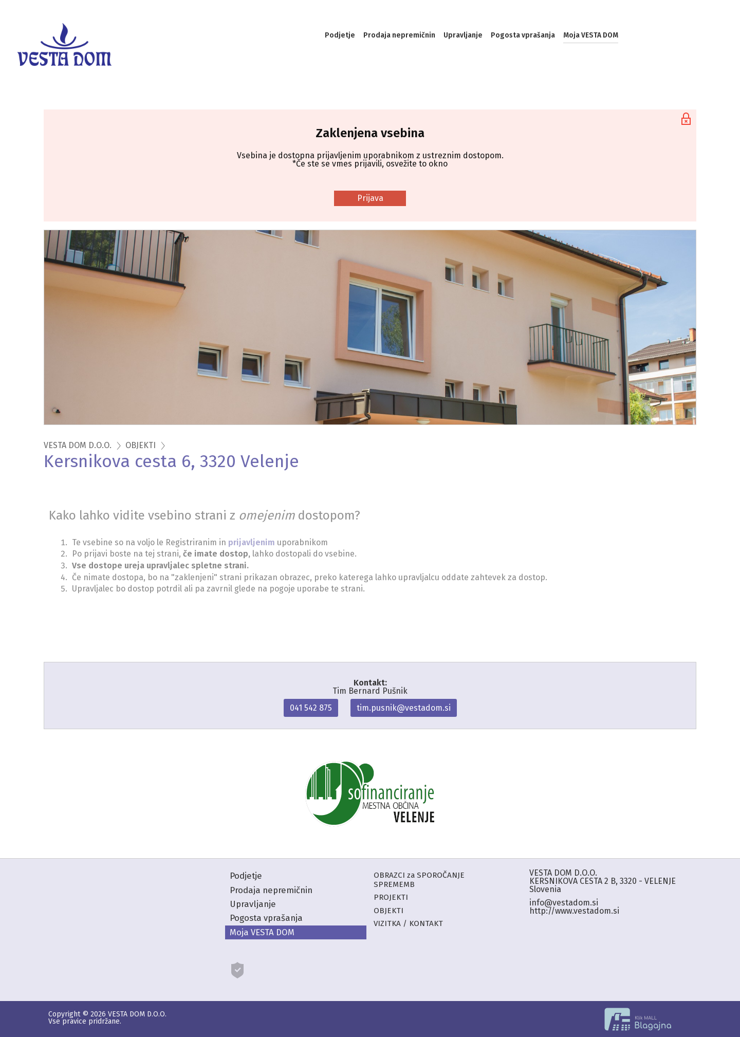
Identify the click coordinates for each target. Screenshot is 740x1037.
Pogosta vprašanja (523, 35)
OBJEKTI (140, 445)
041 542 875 (311, 708)
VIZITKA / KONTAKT (408, 923)
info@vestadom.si (563, 903)
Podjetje (340, 35)
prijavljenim (251, 542)
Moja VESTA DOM (590, 35)
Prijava (370, 198)
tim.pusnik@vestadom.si (404, 708)
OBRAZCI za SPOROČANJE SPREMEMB (419, 879)
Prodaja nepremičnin (399, 35)
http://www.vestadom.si (574, 911)
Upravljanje (463, 35)
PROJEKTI (391, 897)
